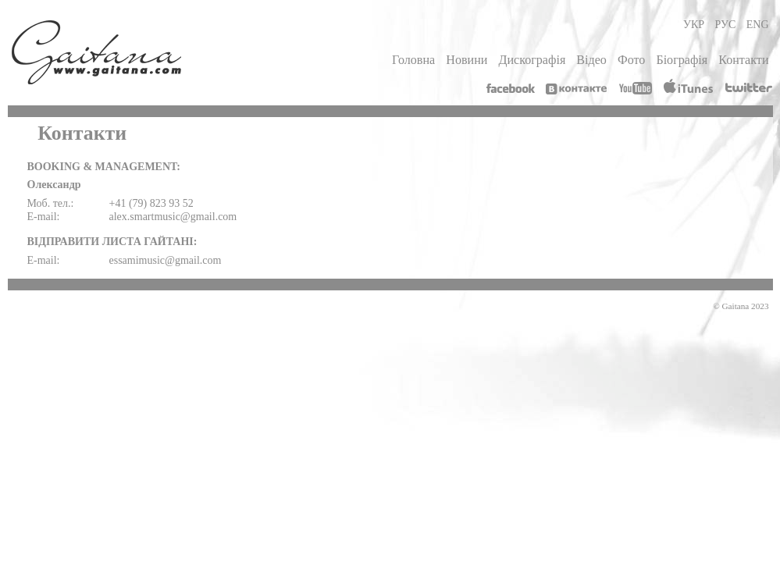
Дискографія (531, 59)
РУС (725, 24)
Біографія (681, 59)
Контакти (743, 59)
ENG (757, 24)
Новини (466, 59)
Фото (631, 59)
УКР (693, 24)
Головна (413, 59)
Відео (591, 59)
